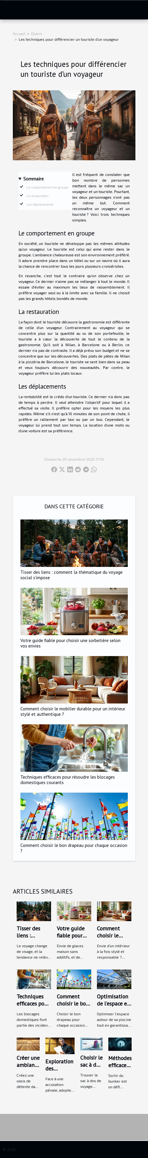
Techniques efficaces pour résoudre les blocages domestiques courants (67, 779)
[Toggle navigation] (11, 10)
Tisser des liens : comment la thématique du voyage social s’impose (71, 574)
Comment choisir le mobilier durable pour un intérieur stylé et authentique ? (72, 711)
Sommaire (33, 178)
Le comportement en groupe (47, 187)
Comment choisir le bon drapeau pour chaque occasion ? (73, 848)
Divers (36, 33)
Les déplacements (40, 204)
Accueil (19, 33)
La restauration (37, 196)
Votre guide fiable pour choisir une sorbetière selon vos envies (70, 643)
